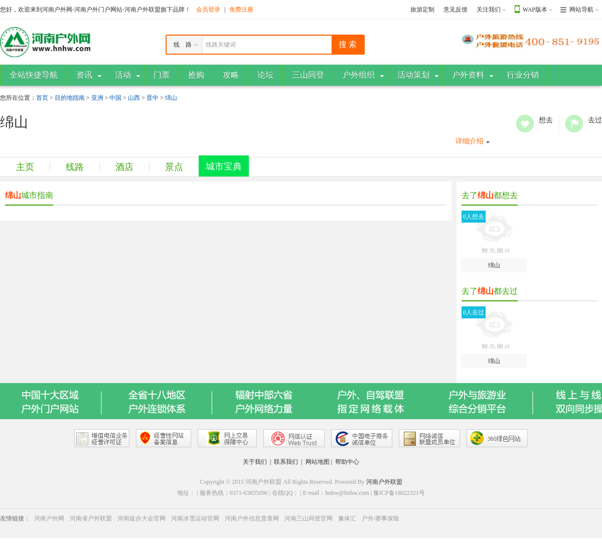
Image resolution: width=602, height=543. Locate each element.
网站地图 (318, 461)
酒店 (124, 167)
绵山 (171, 97)
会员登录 (208, 9)
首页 (42, 97)
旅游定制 (422, 9)
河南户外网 (49, 518)
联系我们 (286, 461)
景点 (174, 167)
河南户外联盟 (384, 481)
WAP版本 (535, 9)
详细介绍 (470, 141)
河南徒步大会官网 (141, 518)
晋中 (152, 97)
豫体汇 (347, 518)
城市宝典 (224, 166)
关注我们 (489, 9)
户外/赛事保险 (380, 518)
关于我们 (255, 461)
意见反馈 (455, 9)
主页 (25, 167)
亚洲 (97, 97)
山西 (134, 97)
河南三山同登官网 (308, 518)
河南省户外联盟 (91, 518)
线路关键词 (221, 44)
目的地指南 (70, 97)
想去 (525, 123)
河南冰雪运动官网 (195, 518)
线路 (75, 167)
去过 (574, 123)
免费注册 (241, 9)
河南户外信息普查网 (252, 518)
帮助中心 (347, 461)
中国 (115, 97)
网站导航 (581, 9)
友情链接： (15, 518)
